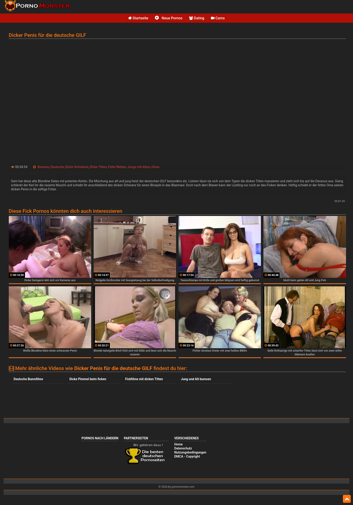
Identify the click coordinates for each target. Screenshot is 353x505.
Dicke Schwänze (76, 167)
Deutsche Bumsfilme (28, 379)
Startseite (138, 18)
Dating (196, 18)
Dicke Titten (98, 167)
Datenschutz (183, 448)
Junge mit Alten (138, 167)
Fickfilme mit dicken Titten (144, 379)
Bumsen (43, 167)
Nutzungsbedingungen (190, 452)
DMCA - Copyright (187, 456)
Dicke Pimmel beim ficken (87, 379)
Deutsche (57, 167)
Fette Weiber (117, 167)
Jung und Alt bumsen (196, 379)
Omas (155, 167)
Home (178, 444)
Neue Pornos (168, 18)
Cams (218, 18)
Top (347, 499)
